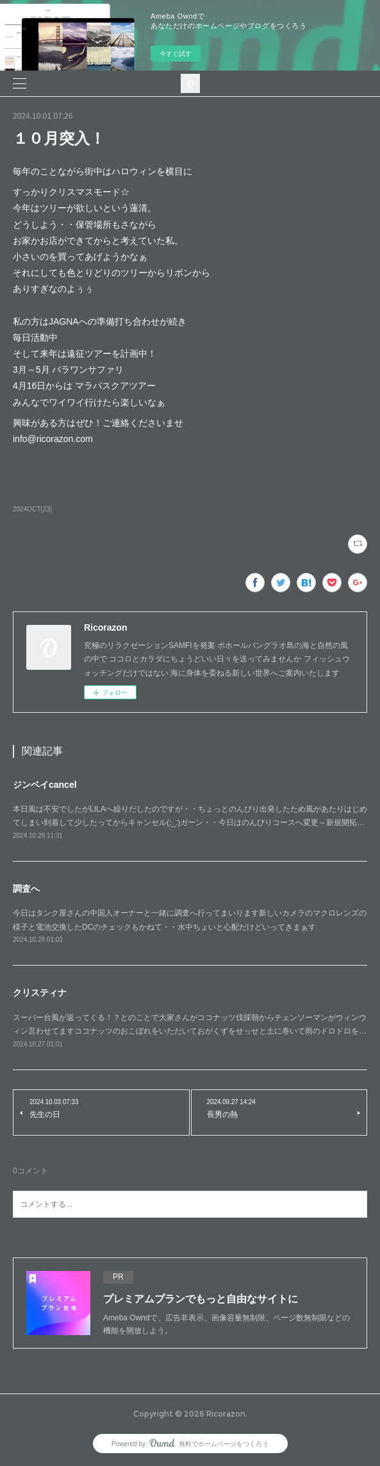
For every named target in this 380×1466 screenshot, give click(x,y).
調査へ (26, 888)
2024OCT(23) (32, 509)
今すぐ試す (176, 53)
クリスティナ (40, 992)
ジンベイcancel (45, 785)
